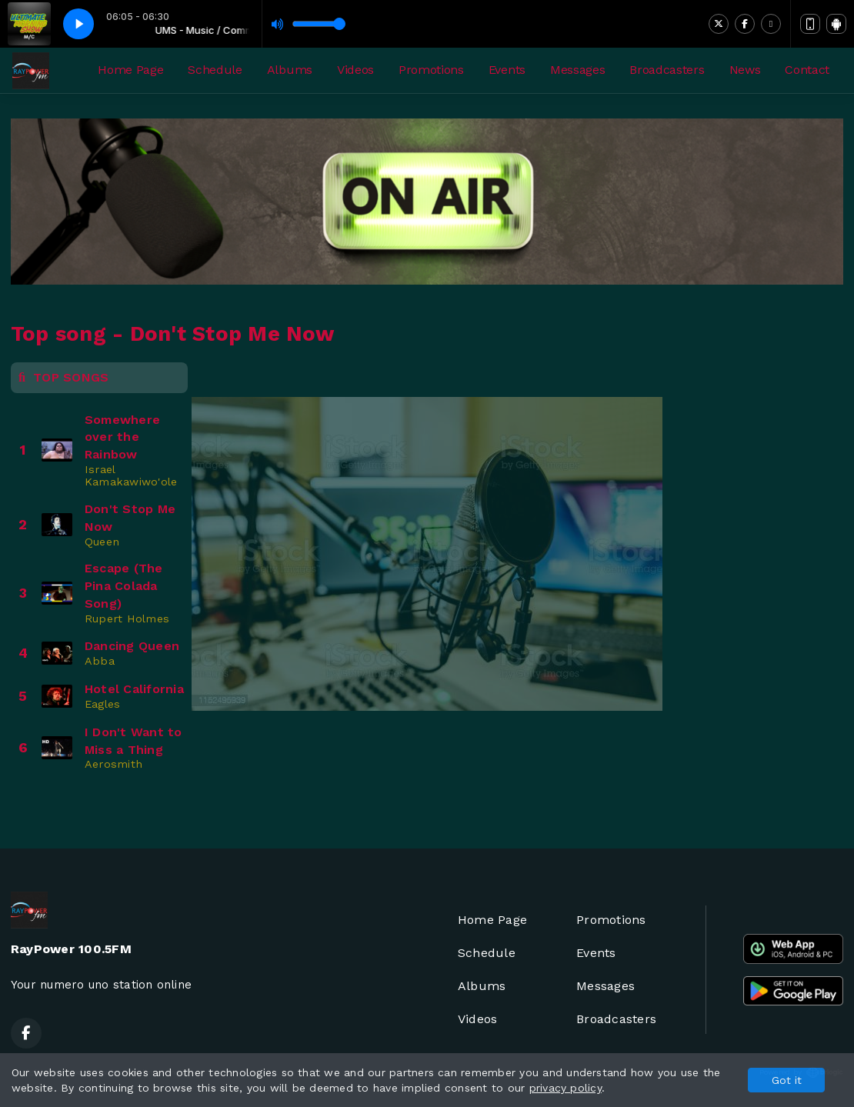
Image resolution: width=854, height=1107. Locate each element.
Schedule (215, 69)
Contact (807, 69)
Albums (289, 69)
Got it (787, 1080)
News (745, 69)
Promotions (431, 69)
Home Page (130, 69)
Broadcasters (666, 69)
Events (507, 69)
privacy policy (565, 1088)
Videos (355, 69)
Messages (577, 69)
